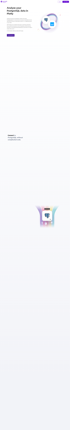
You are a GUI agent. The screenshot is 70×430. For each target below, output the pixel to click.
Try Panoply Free (11, 35)
